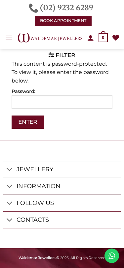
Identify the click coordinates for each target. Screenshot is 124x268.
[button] (9, 38)
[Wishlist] (115, 37)
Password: (62, 98)
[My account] (90, 37)
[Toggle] (9, 170)
